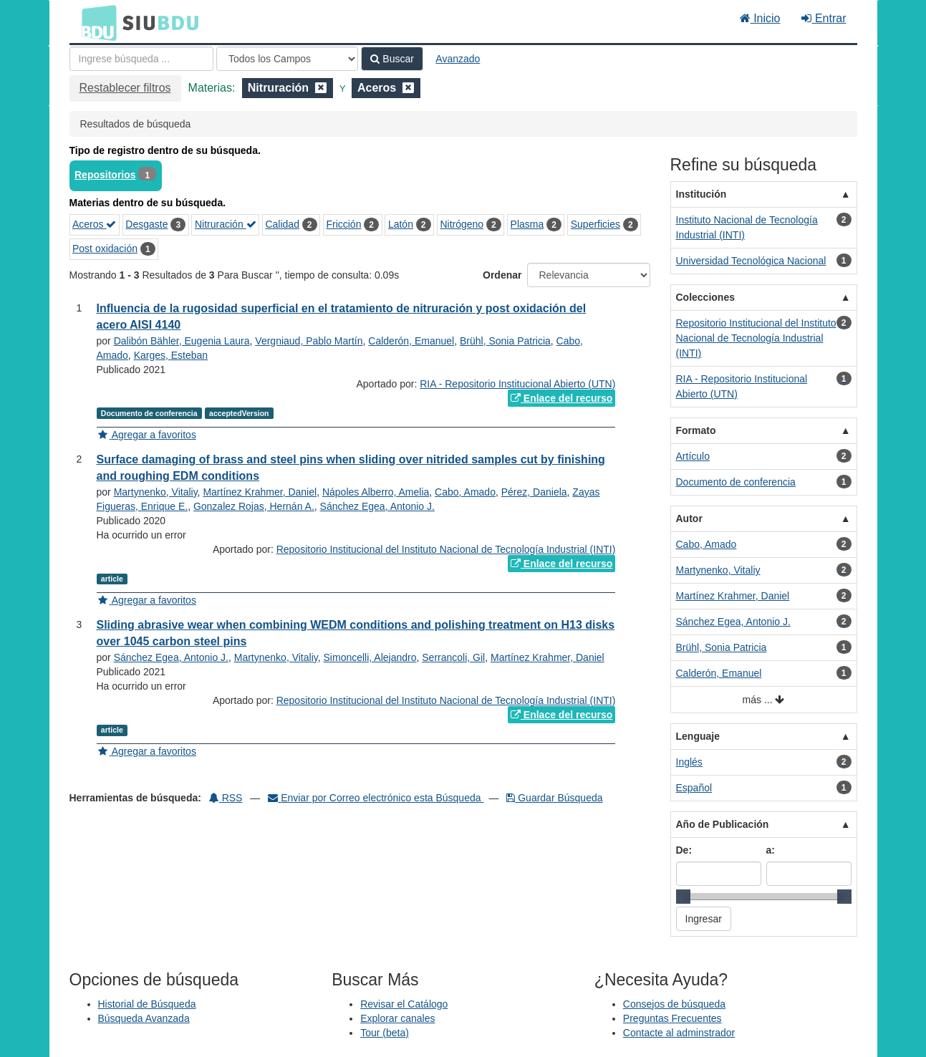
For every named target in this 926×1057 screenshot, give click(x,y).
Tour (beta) (384, 1032)
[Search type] (287, 59)
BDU (95, 22)
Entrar (823, 18)
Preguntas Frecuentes (672, 1018)
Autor (689, 518)
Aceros (94, 224)
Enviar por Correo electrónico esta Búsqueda (375, 797)
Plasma (527, 224)
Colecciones (705, 297)
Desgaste (146, 224)
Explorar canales (397, 1018)
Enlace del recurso (561, 398)
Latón (400, 224)
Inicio (760, 18)
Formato (696, 430)
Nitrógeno (461, 224)
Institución (701, 194)
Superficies (595, 224)
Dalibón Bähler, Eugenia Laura (182, 341)
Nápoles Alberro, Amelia (375, 492)
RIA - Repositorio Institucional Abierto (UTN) (517, 384)
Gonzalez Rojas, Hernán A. (253, 506)
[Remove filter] (321, 88)
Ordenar (502, 275)
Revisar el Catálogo (404, 1004)
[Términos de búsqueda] (141, 59)
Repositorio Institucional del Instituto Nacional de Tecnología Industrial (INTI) (446, 549)
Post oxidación (105, 248)
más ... (764, 700)
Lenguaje (698, 736)
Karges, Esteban (171, 355)
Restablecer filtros (125, 88)
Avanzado (457, 58)
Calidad (282, 224)
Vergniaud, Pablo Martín (308, 341)
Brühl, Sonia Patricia (505, 341)
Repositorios (105, 174)
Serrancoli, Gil (453, 657)
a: (770, 850)
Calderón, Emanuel (411, 341)
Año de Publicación (722, 824)
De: (684, 850)
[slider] (683, 896)
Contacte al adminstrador (679, 1032)
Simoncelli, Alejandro (370, 657)
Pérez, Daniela (534, 492)
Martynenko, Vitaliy (156, 492)
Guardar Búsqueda (554, 797)
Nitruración (225, 224)
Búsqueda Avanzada (144, 1018)
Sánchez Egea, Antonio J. (377, 506)
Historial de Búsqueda (147, 1004)
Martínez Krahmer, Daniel (260, 492)
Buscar (391, 58)
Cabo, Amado (465, 492)
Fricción (343, 224)
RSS (226, 797)
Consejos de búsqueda (674, 1004)
